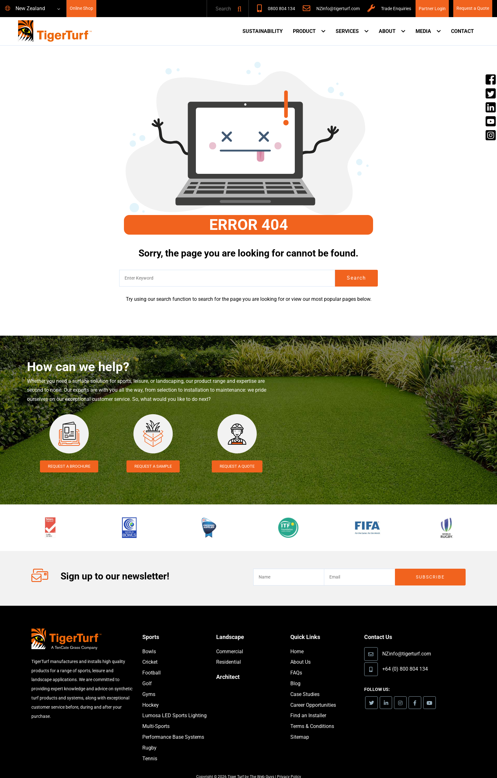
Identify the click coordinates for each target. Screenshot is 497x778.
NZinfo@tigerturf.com (338, 8)
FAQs (296, 664)
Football (151, 664)
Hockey (150, 696)
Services (347, 31)
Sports (151, 627)
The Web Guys (262, 767)
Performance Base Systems (173, 728)
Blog (295, 674)
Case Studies (305, 685)
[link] (372, 693)
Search (356, 278)
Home (297, 642)
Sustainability (262, 31)
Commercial (229, 642)
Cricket (150, 653)
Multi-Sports (156, 717)
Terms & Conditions (312, 717)
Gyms (148, 685)
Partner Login (432, 8)
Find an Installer (308, 706)
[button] (239, 9)
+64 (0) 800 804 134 (405, 659)
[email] (359, 568)
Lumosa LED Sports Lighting (174, 706)
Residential (228, 653)
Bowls (149, 642)
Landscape (231, 627)
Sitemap (299, 728)
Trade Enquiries (396, 8)
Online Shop (81, 8)
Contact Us (379, 627)
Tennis (149, 749)
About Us (300, 653)
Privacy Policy (289, 767)
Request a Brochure (69, 466)
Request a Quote (472, 8)
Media (423, 31)
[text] (221, 9)
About (387, 31)
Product (304, 31)
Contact (462, 31)
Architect (229, 667)
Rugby (149, 739)
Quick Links (306, 627)
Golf (147, 674)
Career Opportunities (313, 696)
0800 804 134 (281, 8)
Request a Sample (152, 466)
